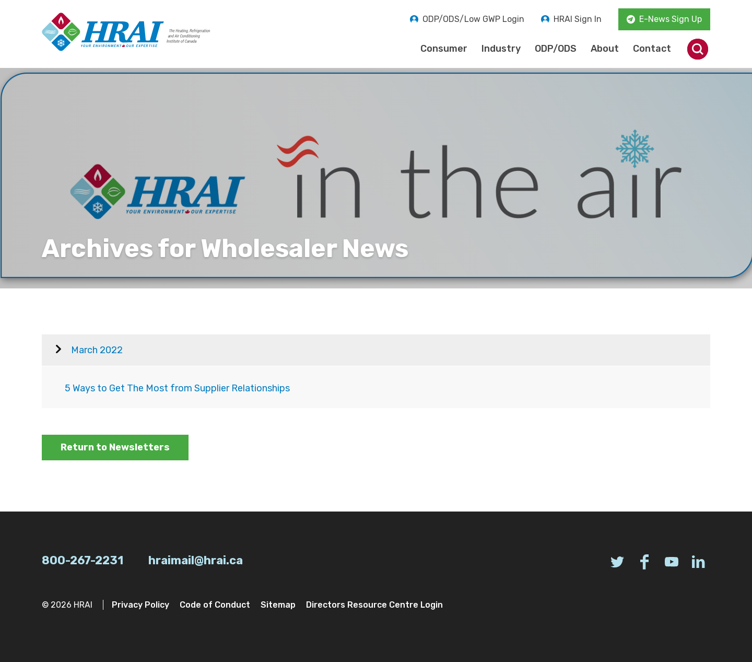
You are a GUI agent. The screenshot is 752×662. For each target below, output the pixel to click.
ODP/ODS (556, 48)
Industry (501, 48)
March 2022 (97, 350)
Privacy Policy (140, 605)
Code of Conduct (215, 605)
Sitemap (278, 605)
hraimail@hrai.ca (195, 560)
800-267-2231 (82, 560)
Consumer (443, 48)
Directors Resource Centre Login (374, 605)
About (605, 48)
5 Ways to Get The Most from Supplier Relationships (177, 388)
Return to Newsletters (115, 447)
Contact (652, 48)
